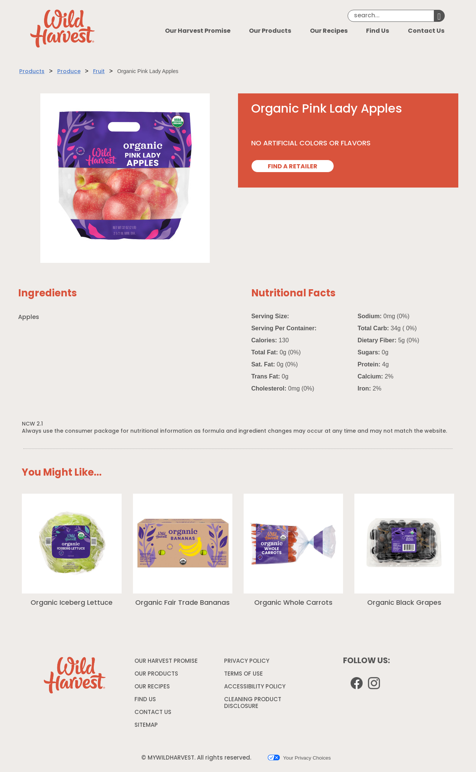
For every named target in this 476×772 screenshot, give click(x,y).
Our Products (270, 31)
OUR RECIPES (152, 687)
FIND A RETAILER (292, 167)
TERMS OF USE (244, 675)
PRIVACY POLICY (247, 663)
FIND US (145, 700)
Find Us (377, 31)
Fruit (99, 72)
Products (31, 72)
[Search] (391, 16)
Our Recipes (329, 31)
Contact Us (426, 31)
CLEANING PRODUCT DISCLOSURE (252, 704)
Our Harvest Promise (197, 31)
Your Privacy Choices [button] (299, 758)
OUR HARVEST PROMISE (166, 661)
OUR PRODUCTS (156, 674)
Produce (69, 72)
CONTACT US (152, 713)
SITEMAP (146, 725)
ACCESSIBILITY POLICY (255, 688)
